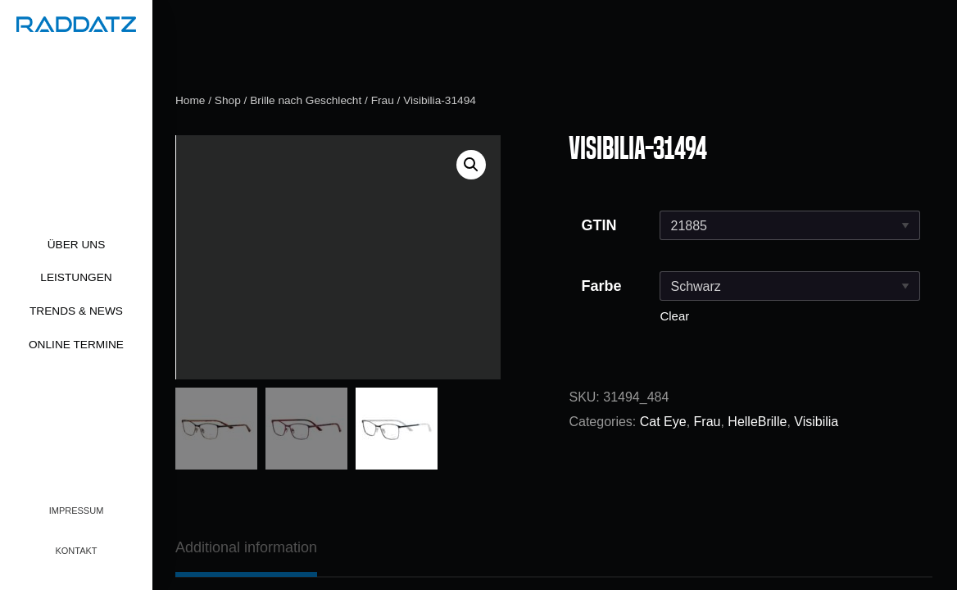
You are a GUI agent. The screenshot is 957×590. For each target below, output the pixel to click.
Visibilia (816, 422)
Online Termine (76, 344)
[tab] (246, 547)
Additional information (246, 547)
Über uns (77, 244)
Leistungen (75, 277)
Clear (674, 316)
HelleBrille (757, 422)
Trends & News (76, 311)
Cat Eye (663, 422)
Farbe (601, 286)
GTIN (598, 225)
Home (190, 100)
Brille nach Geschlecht (305, 100)
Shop (228, 100)
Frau (382, 100)
